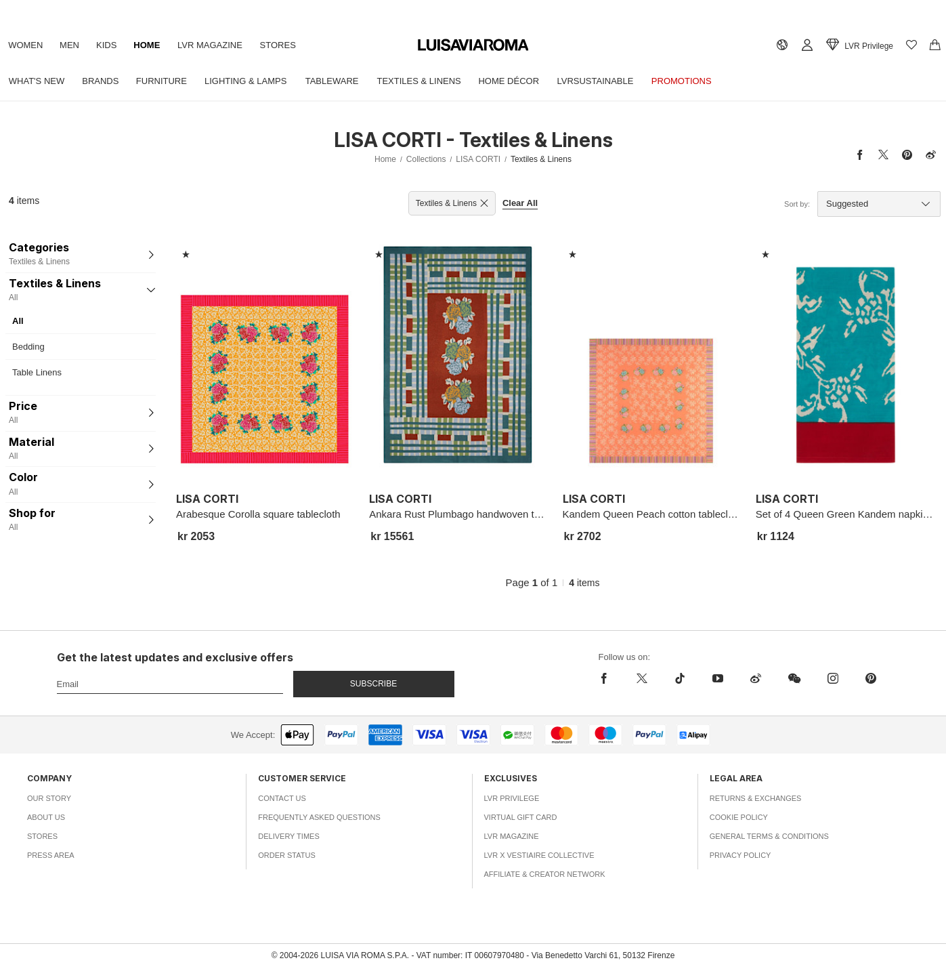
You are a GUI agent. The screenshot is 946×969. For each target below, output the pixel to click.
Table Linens (37, 372)
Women (27, 45)
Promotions (713, 81)
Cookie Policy (739, 817)
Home (159, 45)
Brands (105, 81)
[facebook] (607, 678)
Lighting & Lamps (258, 81)
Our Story (49, 798)
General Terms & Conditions (769, 836)
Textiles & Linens (439, 81)
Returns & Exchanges (756, 798)
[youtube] (718, 678)
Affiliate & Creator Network (544, 874)
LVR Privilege (512, 798)
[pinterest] (871, 678)
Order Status (287, 855)
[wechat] (794, 678)
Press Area (50, 855)
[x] (642, 678)
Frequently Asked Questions (319, 817)
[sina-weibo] (756, 678)
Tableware (348, 81)
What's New (38, 81)
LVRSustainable (622, 81)
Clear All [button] (520, 203)
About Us (46, 817)
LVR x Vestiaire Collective (539, 855)
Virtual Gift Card (520, 817)
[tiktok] (680, 678)
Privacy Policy (740, 855)
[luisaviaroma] (473, 46)
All (18, 321)
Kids (116, 45)
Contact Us (282, 798)
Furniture (170, 81)
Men (75, 45)
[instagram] (833, 678)
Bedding (28, 347)
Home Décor (532, 81)
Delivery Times (288, 836)
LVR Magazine (226, 45)
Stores (298, 45)
